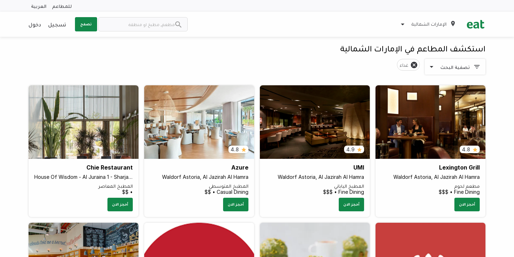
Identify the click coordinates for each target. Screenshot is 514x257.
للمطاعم (62, 6)
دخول (35, 24)
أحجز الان (467, 204)
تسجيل (57, 24)
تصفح (86, 23)
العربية (38, 6)
